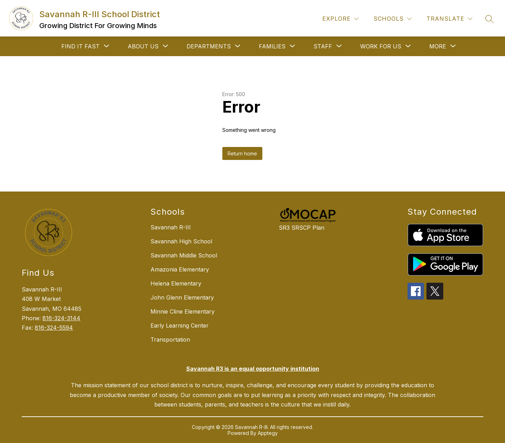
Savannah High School (181, 241)
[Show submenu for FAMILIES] (272, 46)
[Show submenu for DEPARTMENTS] (209, 46)
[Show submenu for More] (437, 46)
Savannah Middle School (183, 255)
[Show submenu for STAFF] (323, 46)
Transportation (170, 339)
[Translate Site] (449, 18)
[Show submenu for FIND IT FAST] (80, 46)
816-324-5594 (54, 327)
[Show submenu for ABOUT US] (143, 46)
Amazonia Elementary (179, 269)
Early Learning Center (179, 325)
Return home (242, 153)
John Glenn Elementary (182, 297)
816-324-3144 (61, 318)
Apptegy (268, 433)
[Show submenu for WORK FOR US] (380, 46)
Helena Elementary (175, 283)
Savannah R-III (170, 227)
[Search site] (489, 19)
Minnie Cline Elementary (182, 311)
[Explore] (341, 18)
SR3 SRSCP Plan (301, 227)
